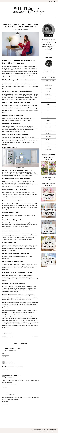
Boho (48, 91)
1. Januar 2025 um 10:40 (9, 363)
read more (48, 53)
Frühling (48, 104)
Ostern (48, 117)
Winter (48, 146)
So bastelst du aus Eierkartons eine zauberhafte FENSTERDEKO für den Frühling (48, 261)
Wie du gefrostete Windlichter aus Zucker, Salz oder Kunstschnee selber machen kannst (48, 228)
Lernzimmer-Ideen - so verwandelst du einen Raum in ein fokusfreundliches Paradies (20, 25)
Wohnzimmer (48, 149)
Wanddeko (48, 139)
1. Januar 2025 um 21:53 (9, 377)
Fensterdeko (48, 98)
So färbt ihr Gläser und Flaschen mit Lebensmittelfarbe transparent (48, 196)
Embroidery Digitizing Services (13, 348)
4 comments (35, 336)
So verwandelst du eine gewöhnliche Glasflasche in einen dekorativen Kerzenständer (48, 212)
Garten (48, 107)
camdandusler (9, 362)
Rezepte (48, 120)
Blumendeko (48, 88)
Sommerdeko (48, 126)
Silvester (49, 123)
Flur (48, 101)
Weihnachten (48, 143)
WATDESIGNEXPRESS (51, 431)
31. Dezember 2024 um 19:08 (10, 350)
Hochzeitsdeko (48, 114)
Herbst (48, 110)
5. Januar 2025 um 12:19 (9, 394)
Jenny (7, 393)
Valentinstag (48, 136)
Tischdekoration (48, 130)
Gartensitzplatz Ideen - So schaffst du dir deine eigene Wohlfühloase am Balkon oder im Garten (48, 244)
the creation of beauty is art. (13, 375)
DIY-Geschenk (48, 94)
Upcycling (48, 133)
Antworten (5, 356)
